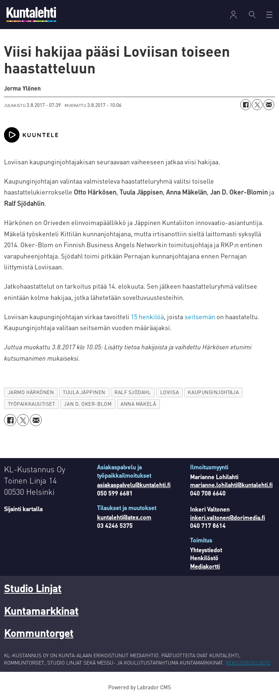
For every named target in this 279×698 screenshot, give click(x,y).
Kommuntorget (38, 632)
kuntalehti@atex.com (124, 517)
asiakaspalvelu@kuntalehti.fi (133, 485)
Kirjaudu (233, 14)
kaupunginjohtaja (213, 392)
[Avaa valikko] (269, 15)
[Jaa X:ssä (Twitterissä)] (257, 104)
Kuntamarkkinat (41, 610)
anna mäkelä (138, 404)
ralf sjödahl (132, 392)
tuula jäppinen (84, 392)
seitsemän (200, 316)
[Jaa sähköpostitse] (268, 104)
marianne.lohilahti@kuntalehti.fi (231, 485)
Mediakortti (205, 566)
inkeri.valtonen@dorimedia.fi (227, 517)
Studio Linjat (32, 588)
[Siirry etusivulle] (31, 14)
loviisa (169, 392)
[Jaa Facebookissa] (245, 104)
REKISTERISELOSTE (248, 662)
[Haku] (252, 14)
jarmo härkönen (31, 392)
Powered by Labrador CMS (139, 687)
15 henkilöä (147, 316)
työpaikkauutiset (31, 404)
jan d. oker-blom (88, 404)
